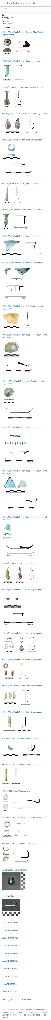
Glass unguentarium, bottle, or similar (17, 999)
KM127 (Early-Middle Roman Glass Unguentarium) (22, 686)
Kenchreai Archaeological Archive (19, 3)
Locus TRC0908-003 (10, 992)
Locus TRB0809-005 (10, 953)
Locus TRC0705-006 (10, 976)
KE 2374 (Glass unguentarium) (14, 896)
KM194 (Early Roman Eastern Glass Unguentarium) (22, 87)
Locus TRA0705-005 (10, 922)
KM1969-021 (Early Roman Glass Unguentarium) (21, 738)
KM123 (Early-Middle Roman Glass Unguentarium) (22, 633)
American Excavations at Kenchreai (30, 1010)
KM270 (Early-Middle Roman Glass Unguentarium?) (22, 262)
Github (15, 1015)
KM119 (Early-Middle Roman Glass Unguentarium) (22, 590)
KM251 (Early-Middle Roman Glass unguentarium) (22, 236)
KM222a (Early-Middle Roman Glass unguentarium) (22, 210)
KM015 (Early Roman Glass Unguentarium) (19, 563)
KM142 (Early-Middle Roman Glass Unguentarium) (22, 712)
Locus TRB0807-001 (10, 946)
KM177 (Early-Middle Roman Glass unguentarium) (22, 61)
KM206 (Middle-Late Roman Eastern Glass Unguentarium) (25, 114)
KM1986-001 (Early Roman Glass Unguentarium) (21, 765)
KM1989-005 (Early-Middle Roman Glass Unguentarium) (24, 817)
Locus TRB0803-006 (10, 930)
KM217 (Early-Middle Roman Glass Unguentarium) (22, 140)
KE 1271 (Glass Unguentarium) (14, 870)
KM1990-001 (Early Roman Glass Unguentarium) (21, 844)
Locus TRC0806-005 (10, 984)
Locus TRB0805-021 (10, 938)
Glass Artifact (7, 24)
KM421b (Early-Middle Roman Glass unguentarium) (22, 427)
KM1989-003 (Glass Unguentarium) (16, 791)
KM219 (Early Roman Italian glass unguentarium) (21, 183)
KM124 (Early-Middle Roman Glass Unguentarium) (22, 659)
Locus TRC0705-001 (10, 969)
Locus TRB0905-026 (10, 961)
